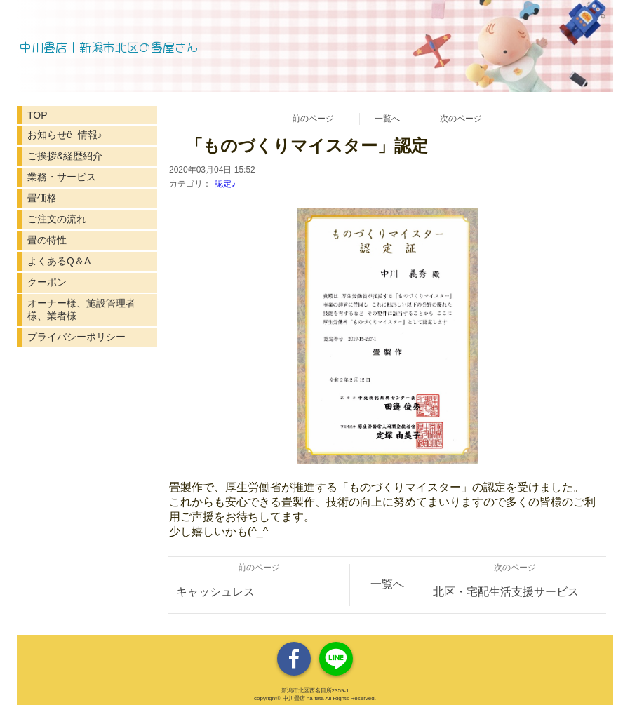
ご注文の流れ (56, 218)
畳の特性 (47, 240)
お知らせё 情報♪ (64, 134)
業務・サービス (61, 176)
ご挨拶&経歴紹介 (64, 155)
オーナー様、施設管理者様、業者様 (81, 309)
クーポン (47, 282)
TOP (37, 115)
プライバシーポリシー (76, 336)
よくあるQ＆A (59, 261)
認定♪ (225, 184)
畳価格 (42, 197)
